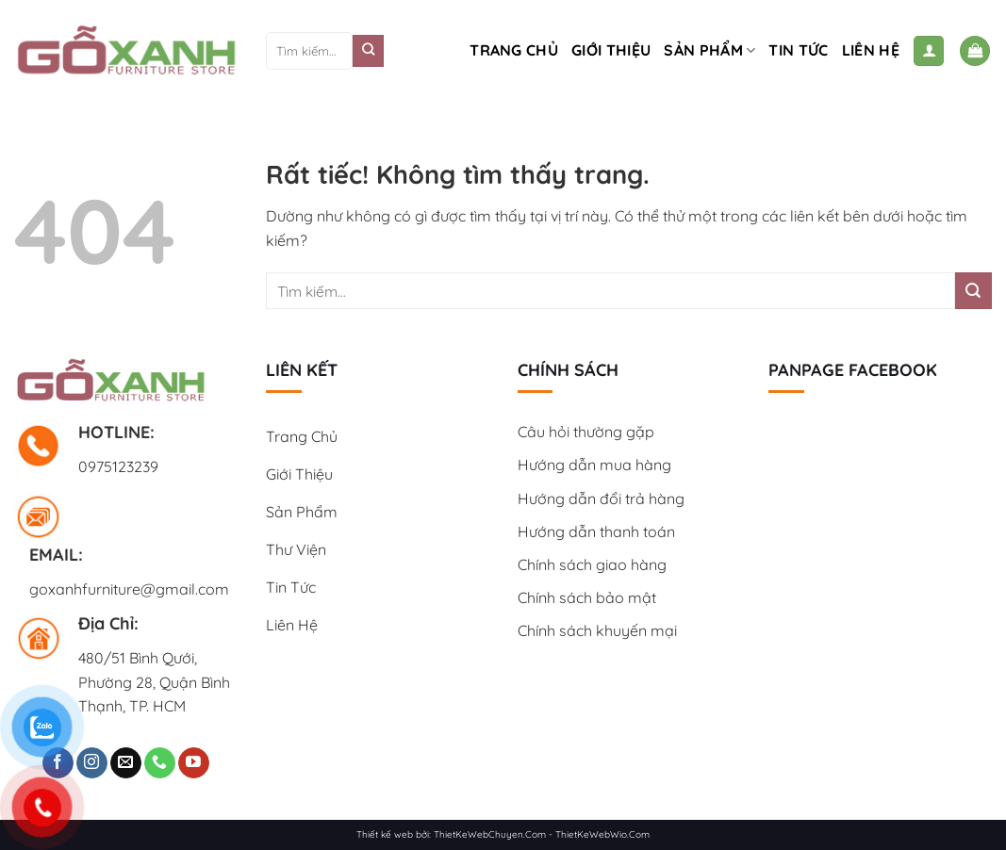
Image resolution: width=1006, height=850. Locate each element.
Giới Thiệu (611, 50)
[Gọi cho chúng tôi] (159, 763)
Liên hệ (870, 50)
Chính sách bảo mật (587, 597)
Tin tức (798, 50)
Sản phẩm (709, 50)
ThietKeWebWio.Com (602, 834)
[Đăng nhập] (929, 51)
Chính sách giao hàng (592, 564)
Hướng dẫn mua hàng (594, 464)
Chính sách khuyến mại (597, 630)
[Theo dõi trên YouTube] (193, 763)
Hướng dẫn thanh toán (596, 531)
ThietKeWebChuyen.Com (490, 834)
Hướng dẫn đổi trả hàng (601, 498)
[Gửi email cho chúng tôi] (125, 763)
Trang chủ (514, 50)
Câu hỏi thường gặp (586, 431)
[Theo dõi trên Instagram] (91, 763)
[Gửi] (368, 51)
